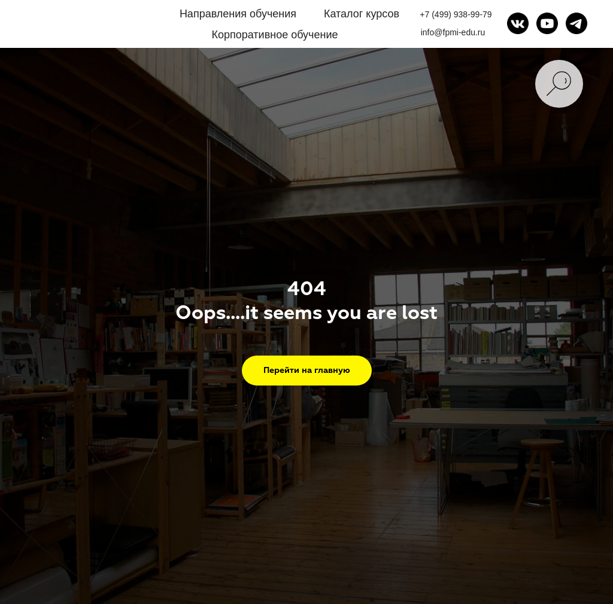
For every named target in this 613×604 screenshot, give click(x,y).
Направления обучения (238, 14)
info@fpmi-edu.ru (453, 32)
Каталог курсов (361, 14)
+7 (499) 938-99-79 (455, 14)
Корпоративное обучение (274, 35)
